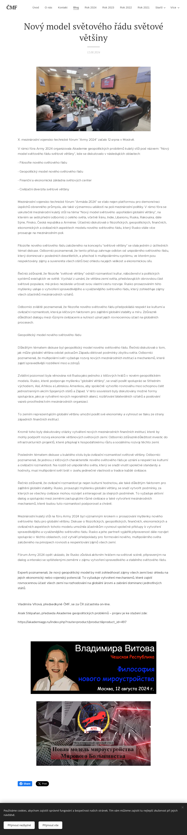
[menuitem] (46, 7)
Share (25, 783)
